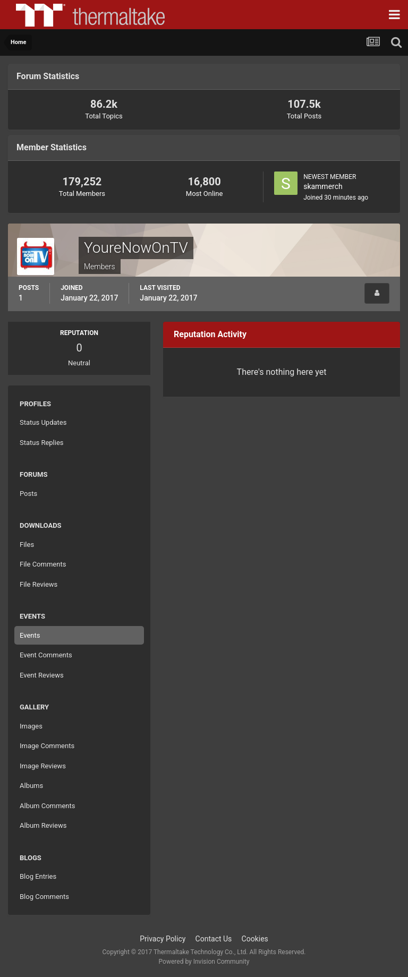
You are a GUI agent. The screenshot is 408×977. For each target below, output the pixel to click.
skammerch (323, 186)
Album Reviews (43, 825)
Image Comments (47, 746)
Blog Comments (44, 897)
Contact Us (214, 939)
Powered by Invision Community (204, 961)
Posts (28, 494)
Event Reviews (42, 675)
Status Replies (42, 443)
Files (27, 545)
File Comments (43, 564)
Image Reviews (43, 766)
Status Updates (43, 422)
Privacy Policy (162, 939)
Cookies (255, 939)
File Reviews (38, 584)
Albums (31, 786)
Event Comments (46, 655)
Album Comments (47, 806)
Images (31, 726)
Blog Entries (38, 876)
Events (30, 635)
